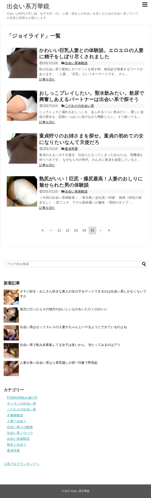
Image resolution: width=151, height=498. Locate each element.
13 (76, 230)
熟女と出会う (16, 444)
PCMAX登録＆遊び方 (22, 397)
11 (59, 230)
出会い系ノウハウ (20, 433)
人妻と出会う (16, 421)
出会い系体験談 (76, 63)
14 (84, 230)
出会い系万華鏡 (28, 6)
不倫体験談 (15, 415)
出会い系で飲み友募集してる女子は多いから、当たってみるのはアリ (70, 345)
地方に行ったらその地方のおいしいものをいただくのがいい (63, 309)
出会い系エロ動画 (20, 427)
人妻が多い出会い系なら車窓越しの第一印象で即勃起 (59, 362)
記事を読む (47, 79)
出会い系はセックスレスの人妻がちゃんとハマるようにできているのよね (73, 327)
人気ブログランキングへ (21, 464)
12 (67, 230)
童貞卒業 (71, 148)
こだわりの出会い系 (79, 106)
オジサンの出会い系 (21, 403)
